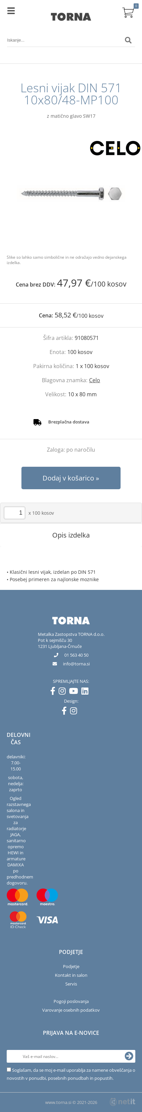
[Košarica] (128, 11)
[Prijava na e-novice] (129, 1056)
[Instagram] (64, 692)
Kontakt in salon (71, 975)
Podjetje (71, 966)
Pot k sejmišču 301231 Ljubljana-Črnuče (60, 643)
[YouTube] (75, 692)
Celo (94, 380)
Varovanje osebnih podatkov (71, 1010)
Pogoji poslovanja (71, 1001)
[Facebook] (54, 692)
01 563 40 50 (76, 655)
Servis (71, 984)
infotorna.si (76, 664)
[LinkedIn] (86, 692)
